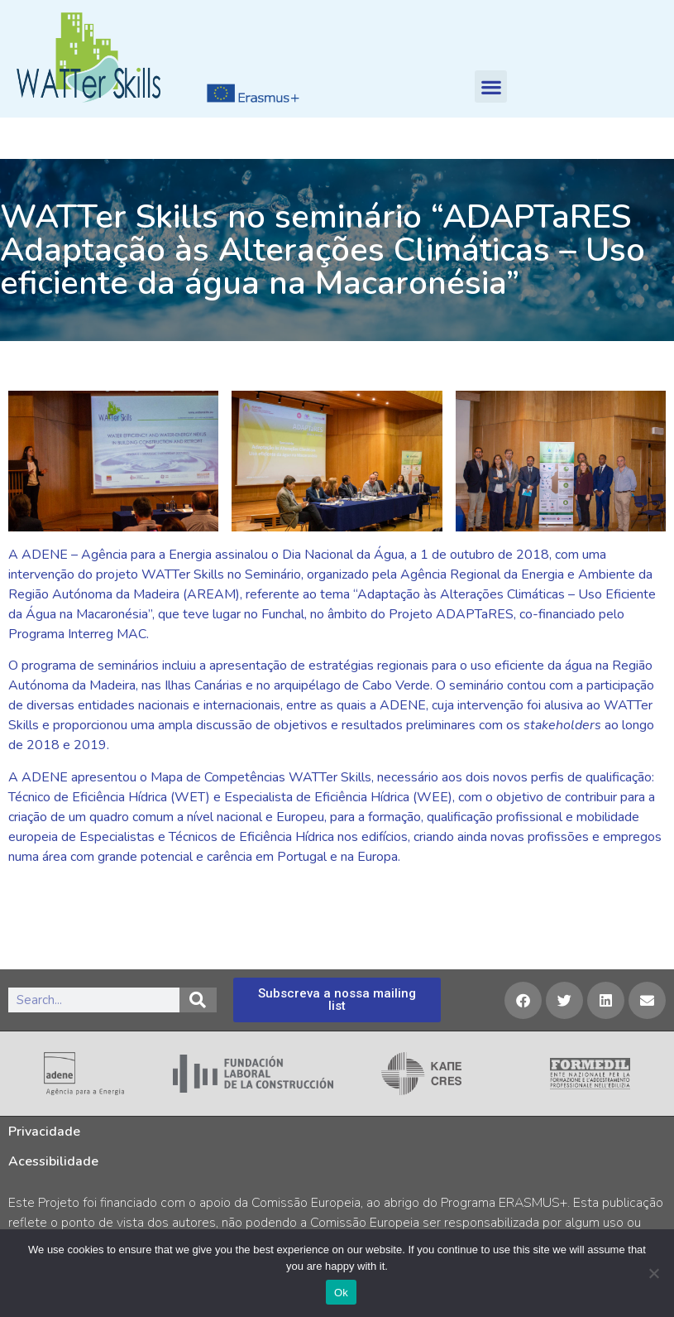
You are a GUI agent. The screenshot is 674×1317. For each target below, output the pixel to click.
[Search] (198, 1000)
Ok (341, 1292)
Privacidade (44, 1131)
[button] (491, 86)
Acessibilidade (53, 1161)
